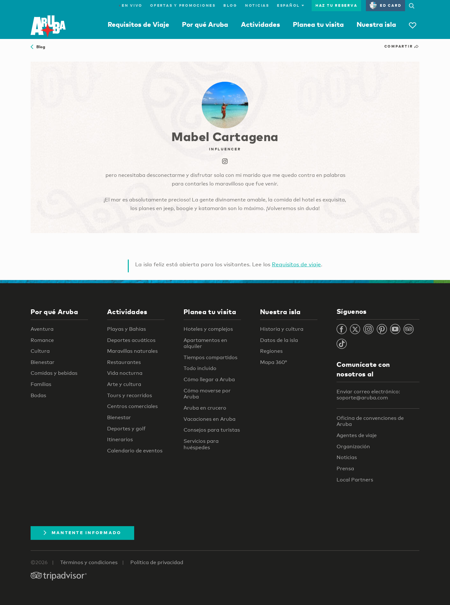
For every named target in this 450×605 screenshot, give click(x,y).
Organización (353, 446)
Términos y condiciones (89, 562)
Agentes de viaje (357, 435)
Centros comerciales (132, 406)
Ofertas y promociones (183, 5)
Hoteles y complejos (208, 329)
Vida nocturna (124, 373)
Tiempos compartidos (210, 357)
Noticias (257, 5)
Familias (41, 384)
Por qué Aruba (205, 24)
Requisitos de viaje (296, 264)
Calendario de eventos (135, 451)
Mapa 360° (273, 362)
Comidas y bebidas (54, 373)
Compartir (401, 46)
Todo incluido (200, 368)
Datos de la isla (279, 340)
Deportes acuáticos (131, 340)
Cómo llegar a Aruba (209, 379)
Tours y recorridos (129, 395)
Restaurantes (124, 362)
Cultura (40, 351)
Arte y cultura (124, 384)
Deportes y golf (126, 429)
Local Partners (355, 480)
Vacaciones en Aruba (210, 419)
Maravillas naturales (132, 351)
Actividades (260, 24)
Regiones (271, 351)
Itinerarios (120, 439)
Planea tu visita (318, 24)
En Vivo (131, 5)
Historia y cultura (281, 329)
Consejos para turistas (212, 430)
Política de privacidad (156, 562)
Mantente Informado (82, 532)
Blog (230, 5)
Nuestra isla (376, 24)
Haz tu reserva (337, 5)
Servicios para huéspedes (201, 444)
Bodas (38, 395)
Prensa (345, 468)
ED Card (385, 5)
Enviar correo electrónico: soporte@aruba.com (368, 395)
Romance (42, 340)
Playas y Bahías (126, 329)
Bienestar (42, 362)
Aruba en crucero (205, 408)
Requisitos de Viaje (138, 24)
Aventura (42, 329)
